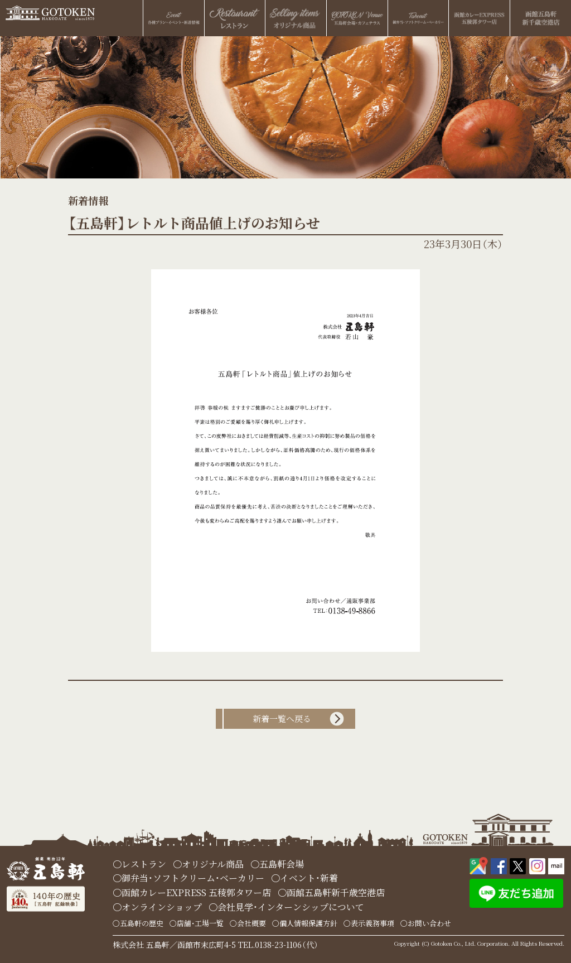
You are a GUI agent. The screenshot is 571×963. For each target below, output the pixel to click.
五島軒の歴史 (141, 923)
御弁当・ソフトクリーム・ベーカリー (193, 878)
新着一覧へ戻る (282, 718)
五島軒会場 (281, 864)
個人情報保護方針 (308, 923)
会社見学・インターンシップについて (290, 907)
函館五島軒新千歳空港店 (336, 892)
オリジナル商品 (213, 864)
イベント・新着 (309, 878)
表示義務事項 (372, 923)
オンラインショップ (162, 907)
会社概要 (251, 923)
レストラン (144, 864)
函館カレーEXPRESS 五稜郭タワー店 (196, 892)
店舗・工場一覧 (200, 923)
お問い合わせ (429, 923)
